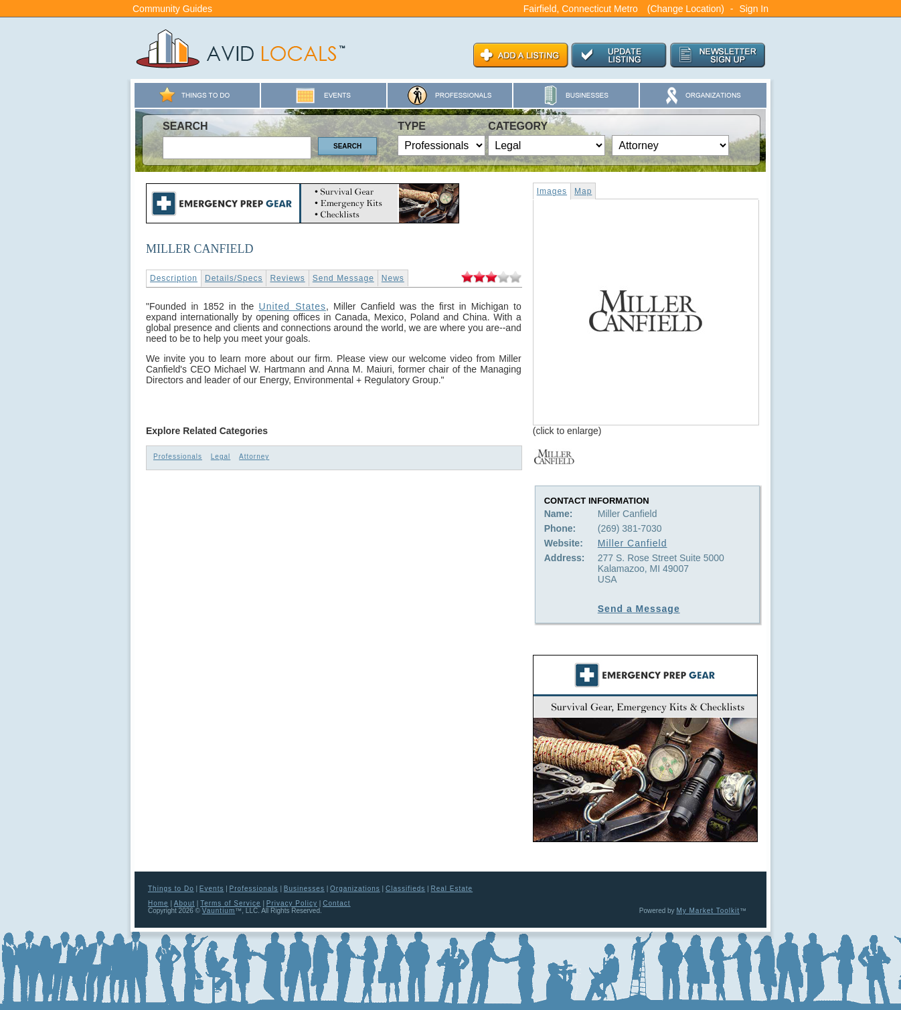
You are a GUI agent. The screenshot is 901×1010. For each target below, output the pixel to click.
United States (292, 306)
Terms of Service (230, 903)
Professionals (177, 456)
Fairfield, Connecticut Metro (580, 8)
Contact (336, 903)
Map (583, 191)
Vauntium (219, 910)
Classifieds (405, 888)
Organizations (355, 888)
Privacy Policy (291, 903)
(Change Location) (685, 8)
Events (211, 888)
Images (552, 191)
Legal (220, 456)
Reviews (287, 278)
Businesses (304, 888)
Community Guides (172, 8)
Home (158, 903)
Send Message (343, 278)
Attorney (254, 456)
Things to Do (171, 888)
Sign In (753, 8)
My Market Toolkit (708, 910)
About (184, 903)
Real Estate (451, 888)
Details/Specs (233, 278)
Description (173, 278)
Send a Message (639, 608)
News (393, 278)
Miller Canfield (632, 543)
